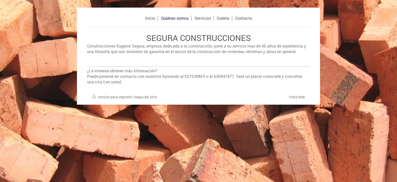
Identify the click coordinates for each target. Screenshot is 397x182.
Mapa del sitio (145, 97)
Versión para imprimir (112, 97)
